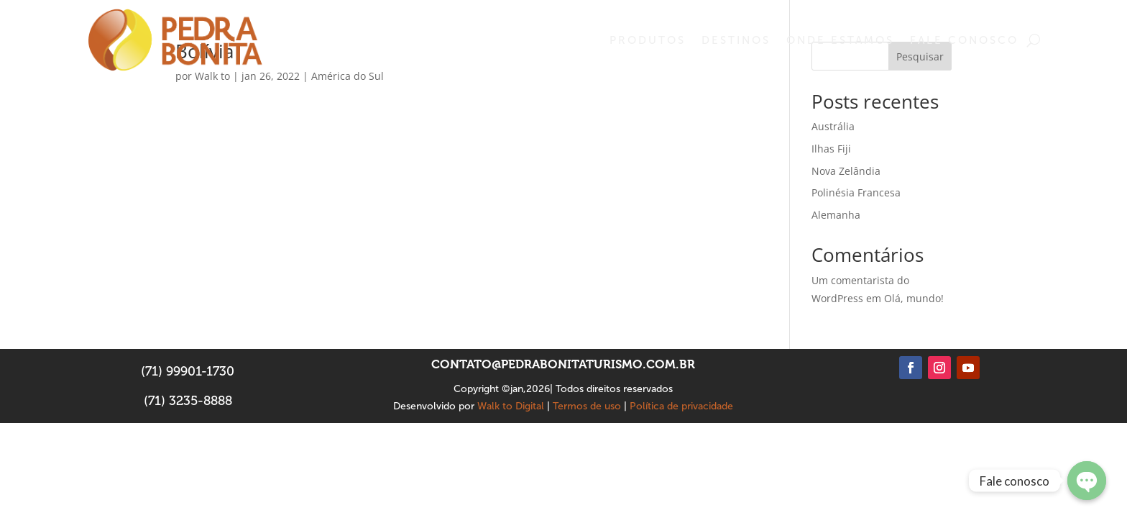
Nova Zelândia (845, 171)
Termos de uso (587, 406)
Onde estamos (840, 40)
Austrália (833, 126)
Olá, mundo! (914, 298)
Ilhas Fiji (831, 148)
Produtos (648, 40)
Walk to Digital (510, 406)
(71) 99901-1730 (187, 371)
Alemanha (835, 215)
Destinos (736, 40)
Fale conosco (964, 40)
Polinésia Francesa (856, 192)
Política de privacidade (681, 406)
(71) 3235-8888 (188, 401)
